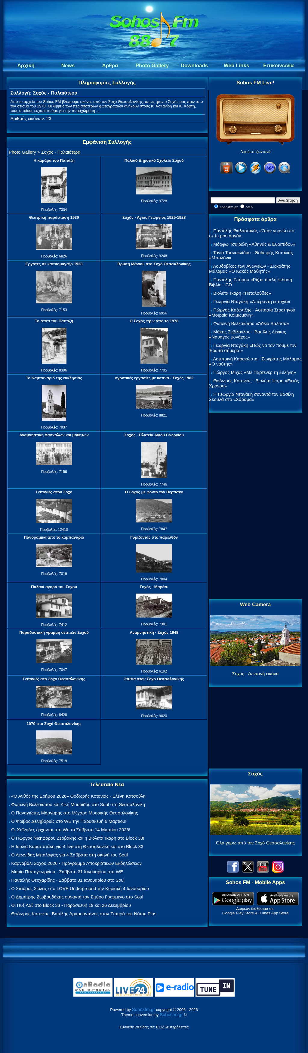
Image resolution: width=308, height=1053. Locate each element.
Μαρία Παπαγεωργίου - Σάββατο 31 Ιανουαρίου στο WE (67, 871)
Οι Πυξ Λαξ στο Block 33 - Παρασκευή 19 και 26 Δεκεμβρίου (71, 905)
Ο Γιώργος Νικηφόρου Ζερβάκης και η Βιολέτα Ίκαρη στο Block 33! (77, 838)
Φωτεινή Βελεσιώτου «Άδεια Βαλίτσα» (251, 323)
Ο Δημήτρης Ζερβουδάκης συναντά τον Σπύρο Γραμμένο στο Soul (77, 896)
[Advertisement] (255, 506)
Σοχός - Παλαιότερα (60, 152)
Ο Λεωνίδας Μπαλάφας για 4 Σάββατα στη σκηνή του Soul (69, 854)
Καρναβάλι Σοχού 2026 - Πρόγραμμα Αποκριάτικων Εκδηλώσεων (76, 863)
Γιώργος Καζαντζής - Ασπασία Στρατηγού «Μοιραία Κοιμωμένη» (252, 312)
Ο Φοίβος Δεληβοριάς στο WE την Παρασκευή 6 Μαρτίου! (68, 821)
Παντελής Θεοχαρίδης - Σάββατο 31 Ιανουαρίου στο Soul (68, 880)
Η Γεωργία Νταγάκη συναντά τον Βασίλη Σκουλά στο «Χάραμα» (251, 397)
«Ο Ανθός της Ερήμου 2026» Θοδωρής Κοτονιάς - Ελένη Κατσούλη (78, 796)
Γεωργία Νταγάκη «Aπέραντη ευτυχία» (251, 301)
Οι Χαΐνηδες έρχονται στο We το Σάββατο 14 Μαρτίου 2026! (70, 829)
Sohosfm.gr (143, 1009)
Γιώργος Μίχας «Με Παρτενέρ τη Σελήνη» (254, 372)
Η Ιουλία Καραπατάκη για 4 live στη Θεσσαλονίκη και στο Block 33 (77, 846)
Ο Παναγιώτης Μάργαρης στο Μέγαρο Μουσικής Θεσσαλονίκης (74, 812)
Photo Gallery (22, 152)
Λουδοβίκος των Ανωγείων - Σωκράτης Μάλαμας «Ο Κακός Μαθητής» (249, 268)
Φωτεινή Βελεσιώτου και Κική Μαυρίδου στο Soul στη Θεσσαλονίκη (78, 804)
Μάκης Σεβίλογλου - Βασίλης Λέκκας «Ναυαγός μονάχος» (247, 334)
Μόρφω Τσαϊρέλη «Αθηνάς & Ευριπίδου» (254, 244)
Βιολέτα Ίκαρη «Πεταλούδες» (242, 293)
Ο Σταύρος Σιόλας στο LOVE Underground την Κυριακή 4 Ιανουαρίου (80, 888)
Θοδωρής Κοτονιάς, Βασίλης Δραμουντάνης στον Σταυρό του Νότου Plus (83, 913)
